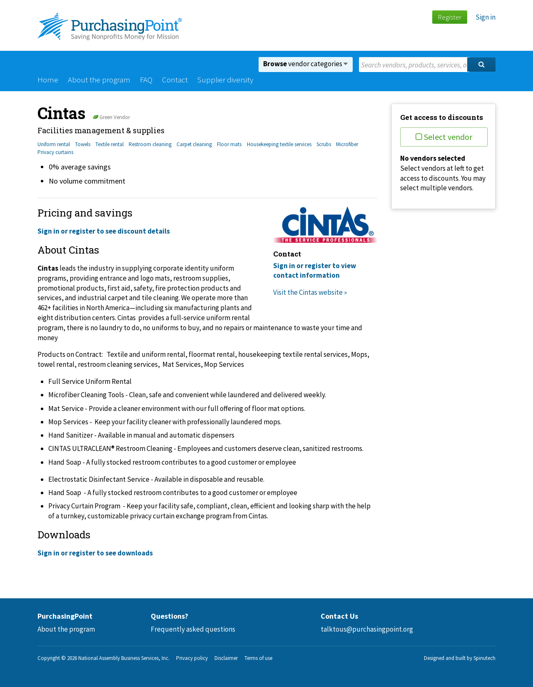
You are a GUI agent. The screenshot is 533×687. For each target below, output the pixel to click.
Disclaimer (226, 658)
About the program (99, 80)
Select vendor (444, 137)
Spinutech (484, 658)
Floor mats (229, 144)
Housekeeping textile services (279, 144)
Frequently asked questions (193, 629)
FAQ (146, 80)
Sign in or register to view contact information (314, 270)
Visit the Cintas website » (310, 292)
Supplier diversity (225, 80)
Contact (175, 80)
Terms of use (258, 658)
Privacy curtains (55, 152)
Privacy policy (192, 658)
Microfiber (347, 144)
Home (47, 80)
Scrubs (323, 144)
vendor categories (305, 63)
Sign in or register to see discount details (103, 231)
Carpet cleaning (194, 144)
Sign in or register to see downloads (95, 553)
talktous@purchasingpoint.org (367, 629)
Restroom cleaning (150, 144)
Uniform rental (53, 144)
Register (449, 17)
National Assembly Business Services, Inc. (123, 658)
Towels (82, 144)
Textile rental (109, 144)
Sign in (486, 17)
